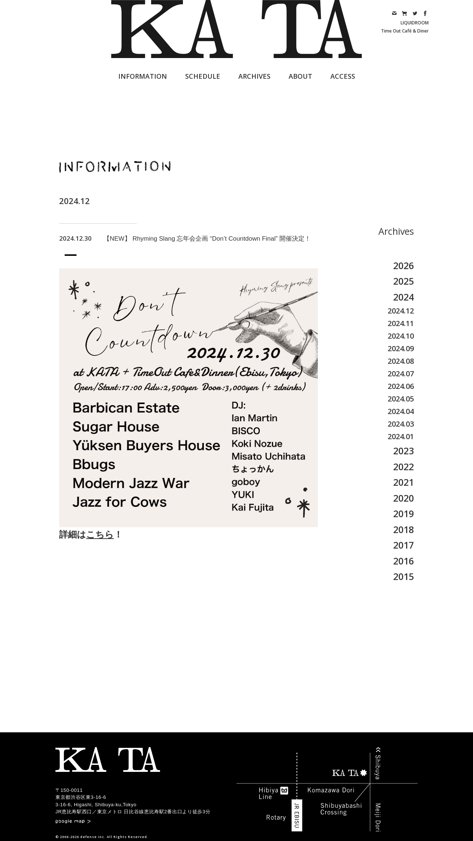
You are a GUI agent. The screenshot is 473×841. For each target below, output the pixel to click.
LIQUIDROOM (415, 23)
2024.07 (401, 374)
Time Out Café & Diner (405, 31)
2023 (403, 450)
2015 (403, 576)
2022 (403, 466)
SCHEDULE (202, 76)
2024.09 (401, 348)
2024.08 (401, 361)
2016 (403, 561)
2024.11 (401, 323)
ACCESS (342, 76)
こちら (100, 534)
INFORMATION (142, 76)
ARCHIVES (254, 76)
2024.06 (401, 386)
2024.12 (401, 311)
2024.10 (401, 336)
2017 (403, 545)
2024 (403, 297)
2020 (403, 498)
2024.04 (401, 411)
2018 (403, 529)
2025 (403, 281)
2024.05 (401, 399)
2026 (403, 265)
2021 (403, 482)
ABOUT (300, 76)
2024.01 (401, 436)
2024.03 (401, 424)
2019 (403, 513)
